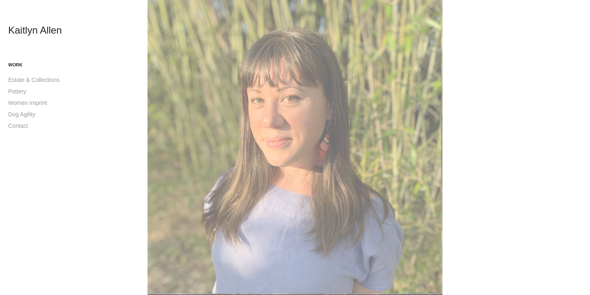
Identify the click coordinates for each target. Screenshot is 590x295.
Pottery (17, 91)
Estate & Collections (33, 80)
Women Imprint (27, 103)
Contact (18, 126)
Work (15, 64)
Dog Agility (21, 114)
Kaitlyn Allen (35, 30)
